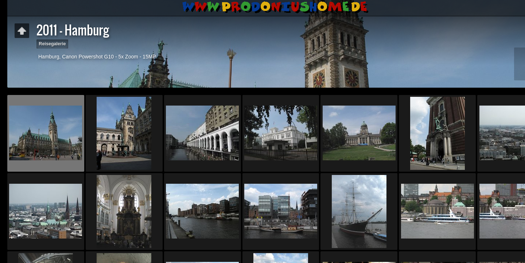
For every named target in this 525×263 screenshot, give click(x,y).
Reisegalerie (52, 43)
